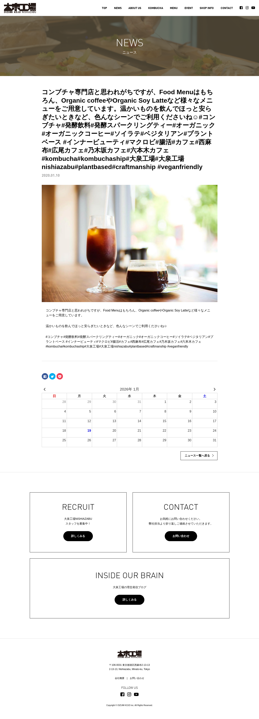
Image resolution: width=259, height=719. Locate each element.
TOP (104, 8)
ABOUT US (134, 8)
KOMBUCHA (155, 8)
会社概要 (119, 678)
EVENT (189, 8)
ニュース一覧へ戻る (197, 455)
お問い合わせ (181, 536)
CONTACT (227, 8)
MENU (174, 8)
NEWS (118, 8)
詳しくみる (78, 536)
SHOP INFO (207, 8)
